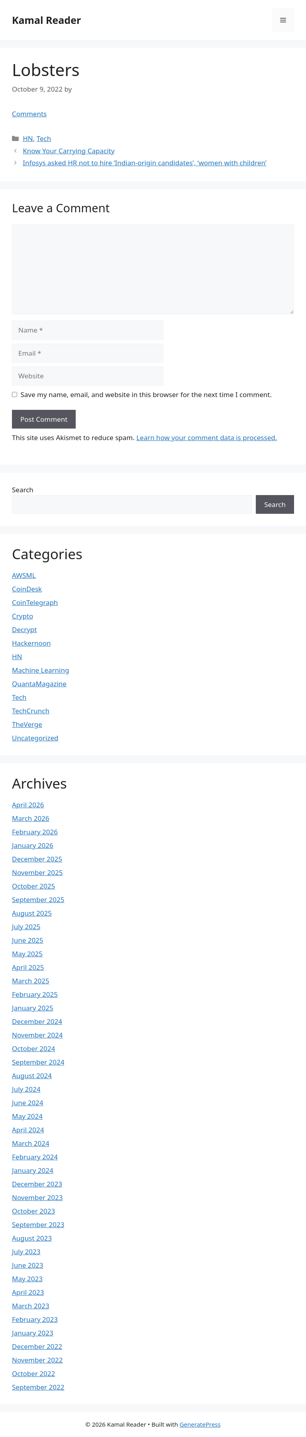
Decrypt (24, 629)
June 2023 (27, 1265)
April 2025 (28, 967)
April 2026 (28, 804)
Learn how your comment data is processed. (206, 437)
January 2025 (32, 1007)
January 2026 (32, 845)
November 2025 (37, 872)
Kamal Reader (46, 20)
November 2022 (37, 1360)
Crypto (22, 616)
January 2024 (32, 1170)
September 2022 (38, 1387)
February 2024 (35, 1156)
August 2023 (32, 1238)
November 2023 (37, 1197)
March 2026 (30, 818)
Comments (29, 113)
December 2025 (37, 858)
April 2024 (28, 1129)
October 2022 (33, 1373)
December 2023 (37, 1183)
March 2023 (30, 1305)
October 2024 (33, 1048)
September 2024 (38, 1062)
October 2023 (33, 1211)
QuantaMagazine (39, 683)
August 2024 (32, 1075)
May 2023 (27, 1278)
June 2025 (27, 940)
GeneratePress (200, 1424)
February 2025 (35, 994)
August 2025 (32, 913)
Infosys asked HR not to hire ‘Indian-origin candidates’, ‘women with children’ (145, 162)
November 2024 (37, 1035)
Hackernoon (31, 643)
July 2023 (26, 1251)
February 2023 (35, 1319)
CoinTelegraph (35, 602)
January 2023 (32, 1332)
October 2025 (33, 886)
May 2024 (27, 1116)
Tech (44, 138)
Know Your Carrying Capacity (68, 150)
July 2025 (26, 926)
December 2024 (37, 1021)
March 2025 (30, 980)
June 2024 (27, 1102)
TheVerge (27, 724)
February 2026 (35, 831)
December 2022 (37, 1346)
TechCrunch (30, 710)
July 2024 (26, 1089)
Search (22, 489)
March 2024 (30, 1143)
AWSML (24, 575)
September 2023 (38, 1224)
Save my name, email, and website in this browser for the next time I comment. (146, 394)
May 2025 (27, 953)
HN (28, 138)
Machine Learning (40, 670)
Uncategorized (35, 737)
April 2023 (28, 1292)
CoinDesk (27, 588)
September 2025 (38, 899)
